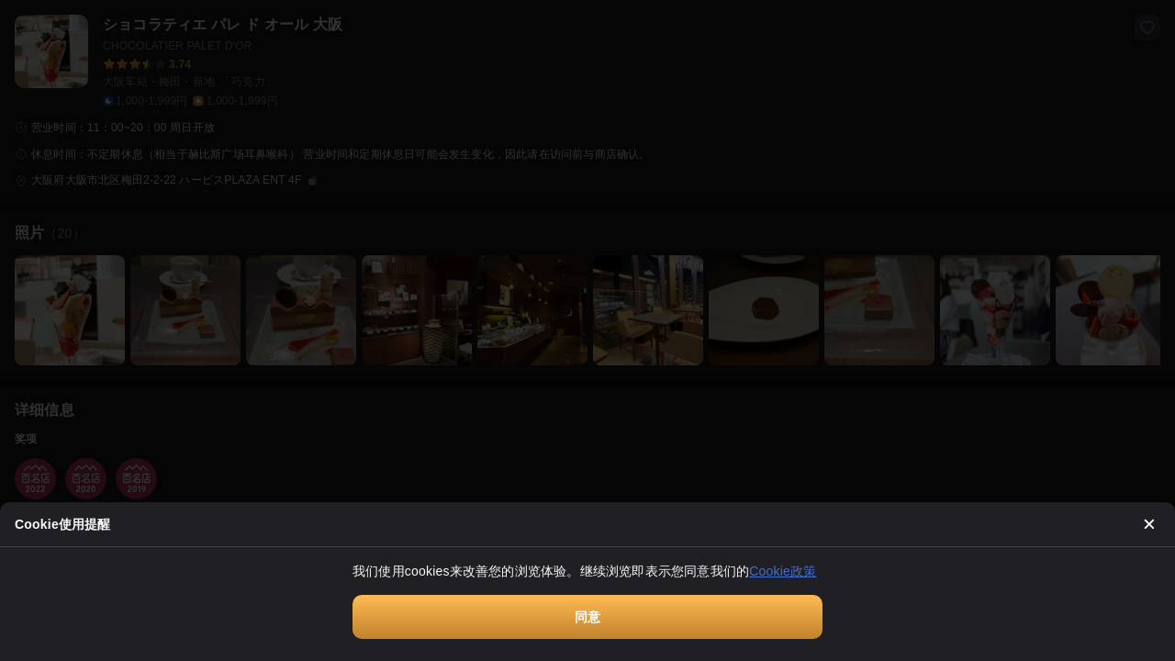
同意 (587, 617)
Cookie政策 (782, 571)
